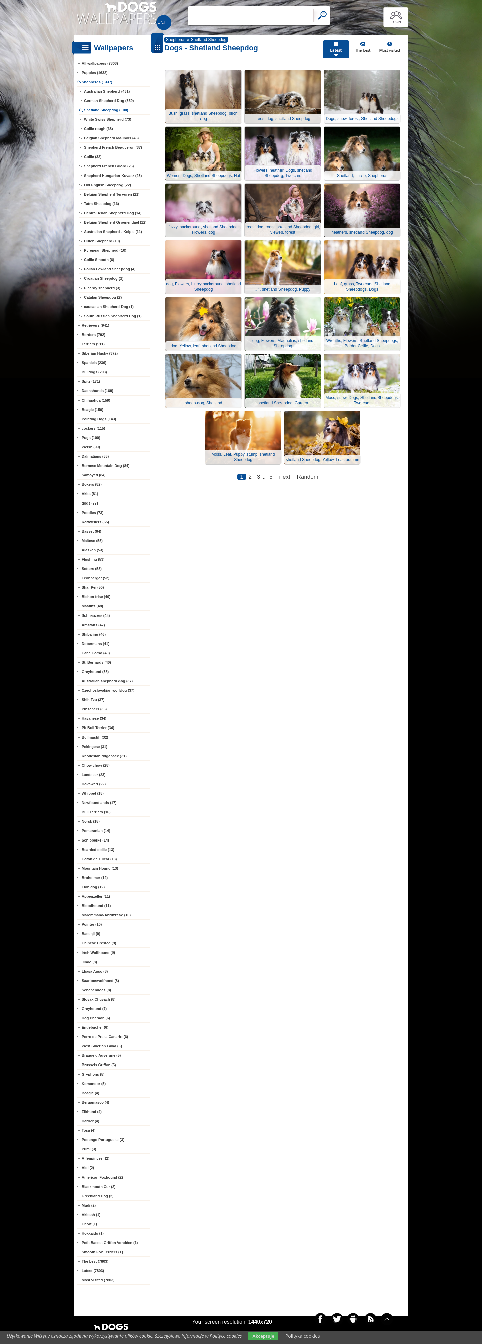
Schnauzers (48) (96, 615)
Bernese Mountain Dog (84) (105, 466)
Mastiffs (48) (92, 606)
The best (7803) (95, 1261)
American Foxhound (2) (102, 1177)
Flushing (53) (93, 559)
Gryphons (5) (93, 1074)
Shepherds (175, 39)
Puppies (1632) (95, 73)
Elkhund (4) (92, 1112)
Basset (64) (91, 531)
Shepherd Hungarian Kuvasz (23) (113, 176)
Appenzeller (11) (96, 896)
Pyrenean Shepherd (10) (105, 250)
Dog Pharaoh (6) (96, 1018)
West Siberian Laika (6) (102, 1046)
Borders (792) (93, 335)
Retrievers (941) (95, 325)
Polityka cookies (302, 1336)
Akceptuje (263, 1336)
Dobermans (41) (95, 644)
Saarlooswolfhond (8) (100, 981)
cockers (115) (93, 428)
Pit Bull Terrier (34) (98, 728)
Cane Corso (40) (96, 653)
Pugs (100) (91, 438)
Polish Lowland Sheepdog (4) (109, 269)
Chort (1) (89, 1224)
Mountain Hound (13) (100, 868)
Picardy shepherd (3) (102, 288)
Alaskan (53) (92, 550)
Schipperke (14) (95, 840)
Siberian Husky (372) (100, 353)
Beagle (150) (92, 410)
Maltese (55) (92, 541)
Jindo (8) (89, 962)
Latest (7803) (93, 1271)
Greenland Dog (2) (97, 1196)
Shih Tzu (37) (93, 700)
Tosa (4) (88, 1130)
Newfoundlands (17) (99, 803)
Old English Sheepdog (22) (107, 185)
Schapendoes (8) (96, 990)
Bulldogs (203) (94, 372)
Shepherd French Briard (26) (109, 166)
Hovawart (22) (94, 784)
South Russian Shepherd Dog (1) (113, 316)
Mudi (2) (89, 1205)
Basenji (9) (91, 934)
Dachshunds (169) (97, 391)
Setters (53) (92, 569)
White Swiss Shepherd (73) (107, 119)
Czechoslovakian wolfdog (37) (108, 690)
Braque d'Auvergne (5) (101, 1055)
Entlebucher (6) (95, 1027)
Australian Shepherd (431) (107, 91)
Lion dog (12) (93, 887)
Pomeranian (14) (96, 831)
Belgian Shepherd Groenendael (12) (115, 222)
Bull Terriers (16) (96, 812)
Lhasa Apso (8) (95, 971)
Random (307, 477)
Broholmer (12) (95, 878)
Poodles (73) (92, 513)
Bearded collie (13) (98, 850)
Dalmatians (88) (95, 456)
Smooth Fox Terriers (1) (102, 1252)
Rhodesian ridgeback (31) (104, 756)
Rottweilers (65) (95, 522)
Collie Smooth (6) (99, 260)
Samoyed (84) (94, 475)
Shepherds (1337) (97, 82)
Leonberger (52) (95, 578)
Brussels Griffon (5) (99, 1065)
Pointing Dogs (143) (99, 419)
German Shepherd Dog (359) (109, 101)
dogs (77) (90, 503)
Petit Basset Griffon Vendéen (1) (110, 1243)
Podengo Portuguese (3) (103, 1140)
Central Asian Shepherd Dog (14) (112, 213)
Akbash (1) (91, 1215)
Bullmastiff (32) (95, 737)
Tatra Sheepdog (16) (101, 204)
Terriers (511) (93, 344)
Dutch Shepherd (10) (102, 241)
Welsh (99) (91, 447)
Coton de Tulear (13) (99, 859)
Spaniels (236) (94, 363)
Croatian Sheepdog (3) (103, 278)
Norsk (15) (91, 821)
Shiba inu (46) (94, 634)
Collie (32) (93, 157)
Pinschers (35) (94, 709)
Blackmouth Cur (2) (98, 1187)
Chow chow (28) (96, 765)
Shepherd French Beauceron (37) (113, 147)
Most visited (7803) (98, 1280)
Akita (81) (90, 494)
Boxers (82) (92, 484)
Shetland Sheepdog (208, 39)
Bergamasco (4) (95, 1102)
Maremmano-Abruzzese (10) (106, 915)
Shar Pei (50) (93, 587)
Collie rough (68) (98, 129)
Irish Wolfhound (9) (98, 952)
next (284, 477)
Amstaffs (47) (93, 625)
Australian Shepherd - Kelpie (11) (113, 232)
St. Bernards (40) (96, 662)
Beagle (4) (90, 1093)
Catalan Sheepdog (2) (103, 297)
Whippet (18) (93, 793)
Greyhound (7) (94, 1009)
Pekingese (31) (94, 747)
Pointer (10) (92, 924)
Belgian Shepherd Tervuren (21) (111, 194)
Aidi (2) (88, 1168)
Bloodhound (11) (96, 906)
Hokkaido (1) (93, 1233)
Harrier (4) (90, 1121)
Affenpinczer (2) (95, 1158)
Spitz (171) (91, 381)
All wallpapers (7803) (100, 63)
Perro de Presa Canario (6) (105, 1037)
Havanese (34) (94, 718)
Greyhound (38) (95, 672)
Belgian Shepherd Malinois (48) (111, 138)
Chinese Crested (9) (99, 943)
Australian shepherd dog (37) (107, 681)
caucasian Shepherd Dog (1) (109, 307)
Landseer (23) (94, 775)
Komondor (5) (94, 1084)
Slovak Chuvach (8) (98, 999)
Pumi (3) (89, 1149)
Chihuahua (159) (96, 400)
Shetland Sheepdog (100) (106, 110)
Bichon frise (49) (96, 597)
